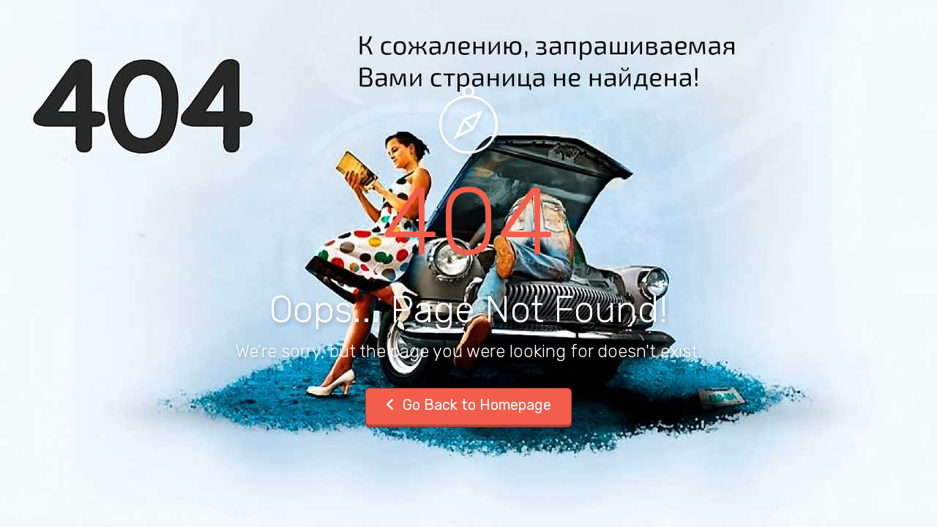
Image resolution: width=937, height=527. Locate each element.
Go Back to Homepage (468, 405)
